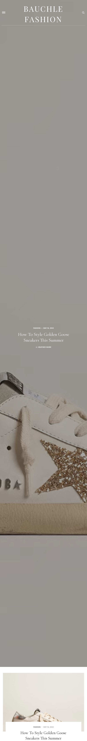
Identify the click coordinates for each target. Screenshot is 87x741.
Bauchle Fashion (43, 12)
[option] (43, 333)
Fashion (36, 325)
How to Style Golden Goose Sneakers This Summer (43, 337)
